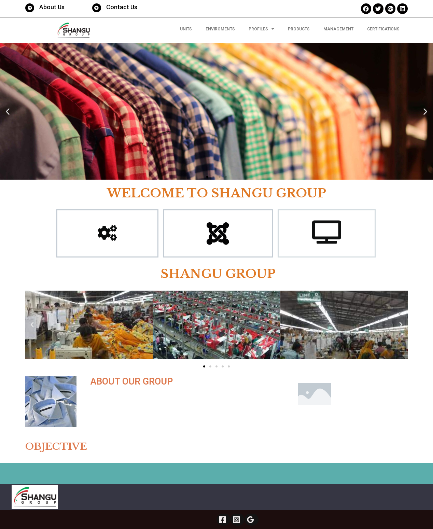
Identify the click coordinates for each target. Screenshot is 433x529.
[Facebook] (223, 520)
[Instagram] (238, 520)
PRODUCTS (299, 29)
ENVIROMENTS (220, 29)
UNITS (186, 29)
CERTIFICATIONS (383, 29)
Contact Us (121, 7)
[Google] (252, 520)
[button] (207, 177)
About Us (52, 7)
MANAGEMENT (338, 29)
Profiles (261, 29)
